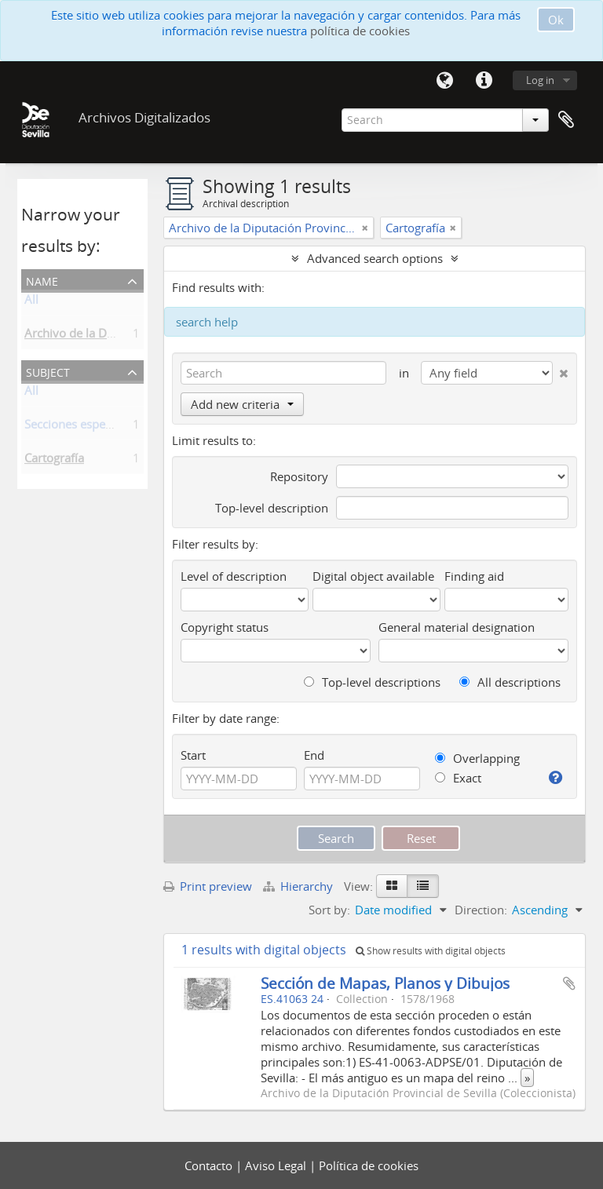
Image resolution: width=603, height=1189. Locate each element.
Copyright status (225, 627)
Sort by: (329, 909)
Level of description (234, 576)
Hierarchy (299, 886)
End (314, 755)
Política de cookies (368, 1165)
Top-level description (271, 508)
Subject (48, 370)
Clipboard (566, 120)
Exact (458, 778)
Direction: (481, 909)
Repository (299, 476)
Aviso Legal (277, 1165)
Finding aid (474, 576)
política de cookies (360, 30)
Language (444, 80)
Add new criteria (242, 404)
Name (42, 279)
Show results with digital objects (431, 950)
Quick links (483, 80)
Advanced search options (375, 258)
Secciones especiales (79, 427)
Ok (556, 19)
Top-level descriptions (372, 682)
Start (193, 755)
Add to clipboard (569, 983)
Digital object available (373, 576)
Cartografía (54, 461)
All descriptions (510, 682)
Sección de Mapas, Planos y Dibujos (385, 983)
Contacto (210, 1165)
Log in (540, 80)
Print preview (207, 886)
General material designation (456, 627)
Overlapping (477, 758)
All (31, 302)
